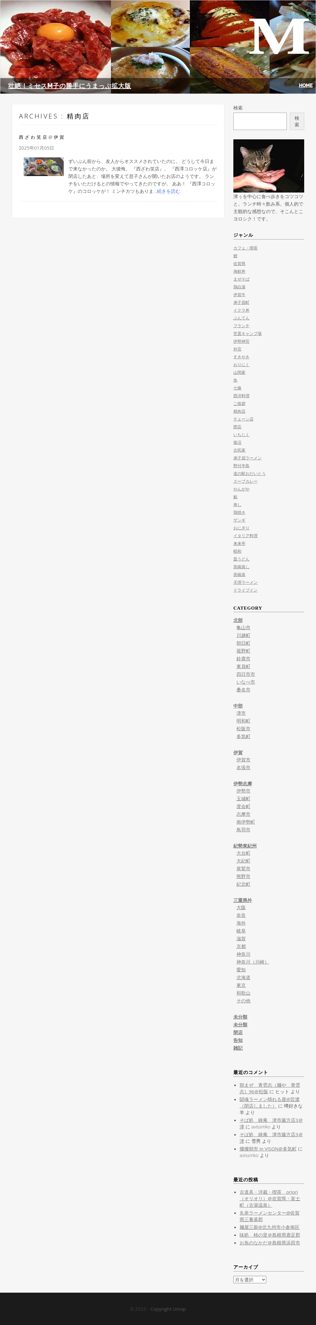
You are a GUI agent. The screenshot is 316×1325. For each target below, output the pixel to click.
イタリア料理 (245, 535)
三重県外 (242, 900)
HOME (306, 85)
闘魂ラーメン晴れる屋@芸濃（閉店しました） (270, 1102)
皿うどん (241, 559)
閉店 (237, 427)
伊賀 (238, 752)
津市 (241, 713)
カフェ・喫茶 (245, 248)
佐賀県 (239, 263)
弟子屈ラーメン (247, 458)
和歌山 (243, 993)
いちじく (241, 434)
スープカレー (245, 481)
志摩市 (243, 814)
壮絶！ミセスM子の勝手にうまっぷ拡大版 (69, 86)
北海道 (243, 977)
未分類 (240, 1017)
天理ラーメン (245, 582)
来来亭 (239, 543)
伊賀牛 (239, 294)
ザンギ (239, 520)
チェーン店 (243, 419)
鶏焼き (239, 512)
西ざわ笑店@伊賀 (42, 137)
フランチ (241, 325)
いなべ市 (245, 682)
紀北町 (243, 884)
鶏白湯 (239, 287)
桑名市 (243, 689)
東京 (241, 985)
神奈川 (243, 954)
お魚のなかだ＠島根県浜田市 (270, 1242)
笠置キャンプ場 (247, 333)
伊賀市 (243, 759)
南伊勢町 (245, 822)
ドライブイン (245, 590)
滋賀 (241, 938)
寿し (237, 504)
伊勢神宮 (241, 341)
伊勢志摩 (242, 783)
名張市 (243, 767)
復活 (237, 442)
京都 (241, 946)
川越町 (243, 635)
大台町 (243, 853)
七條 (237, 388)
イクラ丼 (241, 310)
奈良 (241, 915)
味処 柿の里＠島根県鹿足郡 (270, 1235)
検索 (238, 108)
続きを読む (168, 191)
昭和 (237, 551)
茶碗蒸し (241, 567)
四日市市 (245, 674)
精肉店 (239, 411)
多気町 (243, 736)
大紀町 (243, 861)
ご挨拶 (239, 403)
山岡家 (239, 372)
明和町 (243, 721)
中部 (238, 706)
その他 (243, 1000)
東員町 (243, 666)
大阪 (241, 907)
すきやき (241, 357)
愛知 (241, 969)
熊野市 (243, 876)
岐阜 (241, 931)
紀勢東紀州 (245, 846)
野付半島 (241, 465)
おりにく (241, 364)
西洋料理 (241, 395)
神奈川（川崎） (252, 962)
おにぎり (241, 528)
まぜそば (241, 279)
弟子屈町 (241, 302)
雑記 (238, 1048)
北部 (238, 620)
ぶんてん (241, 318)
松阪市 (243, 728)
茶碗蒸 (239, 574)
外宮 (237, 349)
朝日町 (243, 643)
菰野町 (243, 651)
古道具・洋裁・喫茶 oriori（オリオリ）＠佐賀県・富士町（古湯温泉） (270, 1198)
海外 (241, 923)
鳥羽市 (243, 829)
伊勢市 (243, 791)
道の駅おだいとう (249, 473)
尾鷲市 (243, 868)
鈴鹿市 (243, 658)
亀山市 (243, 627)
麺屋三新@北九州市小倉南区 (270, 1227)
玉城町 (243, 798)
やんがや (241, 489)
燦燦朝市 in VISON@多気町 (268, 1149)
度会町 (243, 806)
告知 (238, 1040)
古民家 (239, 450)
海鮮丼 (239, 271)
